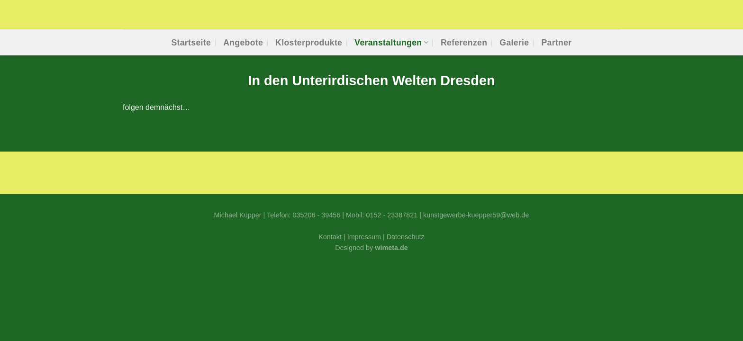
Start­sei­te (191, 42)
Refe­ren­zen (464, 42)
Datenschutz (406, 237)
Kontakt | (332, 237)
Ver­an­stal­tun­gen (391, 42)
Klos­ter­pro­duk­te (308, 42)
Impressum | (367, 237)
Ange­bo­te (243, 42)
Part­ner (556, 42)
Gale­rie (514, 42)
